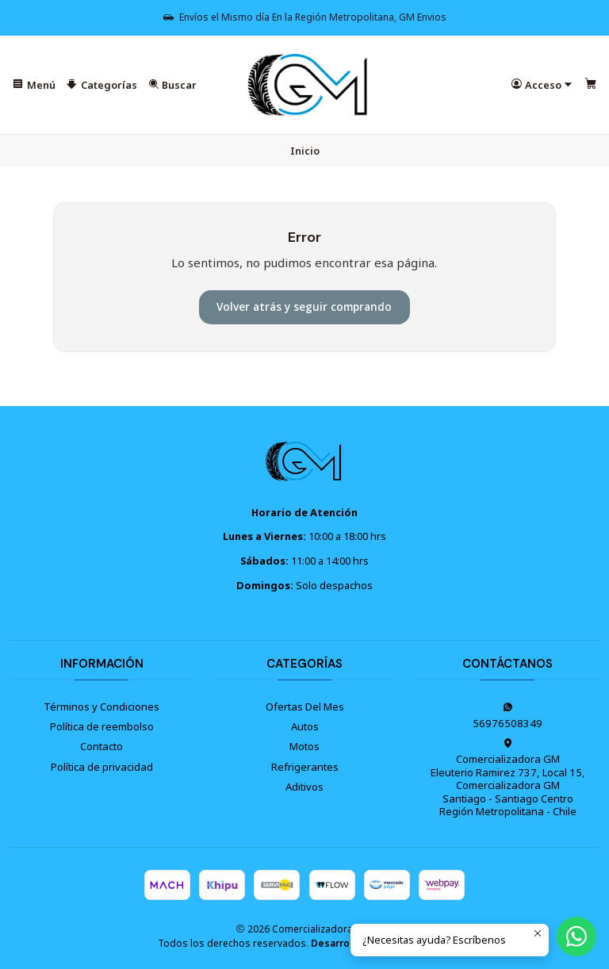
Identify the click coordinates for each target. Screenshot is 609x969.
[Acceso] (542, 85)
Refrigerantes (305, 767)
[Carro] (590, 85)
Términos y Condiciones (101, 706)
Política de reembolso (102, 726)
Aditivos (304, 786)
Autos (305, 726)
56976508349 (507, 716)
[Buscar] (173, 85)
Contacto (101, 746)
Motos (304, 746)
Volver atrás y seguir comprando (304, 307)
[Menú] (34, 85)
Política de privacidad (102, 767)
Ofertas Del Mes (305, 706)
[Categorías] (102, 85)
